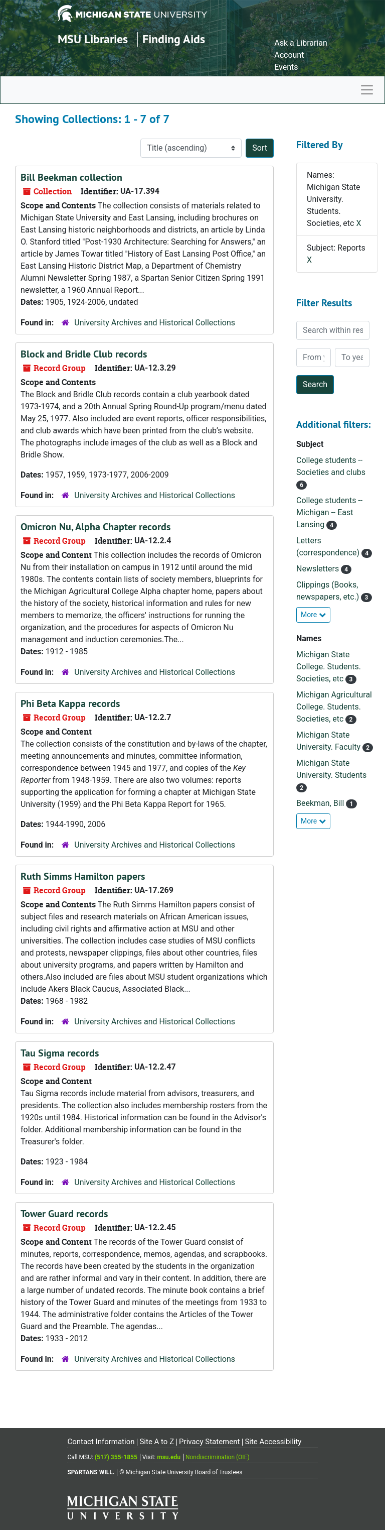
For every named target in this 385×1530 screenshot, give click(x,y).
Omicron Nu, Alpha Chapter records (95, 526)
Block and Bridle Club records (84, 354)
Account (289, 55)
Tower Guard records (64, 1213)
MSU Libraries (93, 39)
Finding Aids (173, 39)
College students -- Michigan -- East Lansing (329, 512)
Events (286, 67)
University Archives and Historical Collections (154, 322)
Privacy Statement (209, 1441)
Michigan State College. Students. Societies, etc (328, 666)
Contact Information (100, 1441)
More (313, 615)
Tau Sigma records (60, 1053)
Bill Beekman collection (71, 177)
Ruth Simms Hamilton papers (83, 876)
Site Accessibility (273, 1441)
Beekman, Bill (321, 803)
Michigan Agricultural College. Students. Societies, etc (334, 707)
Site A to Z (156, 1441)
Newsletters (318, 568)
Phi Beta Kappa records (70, 703)
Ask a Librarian (300, 43)
